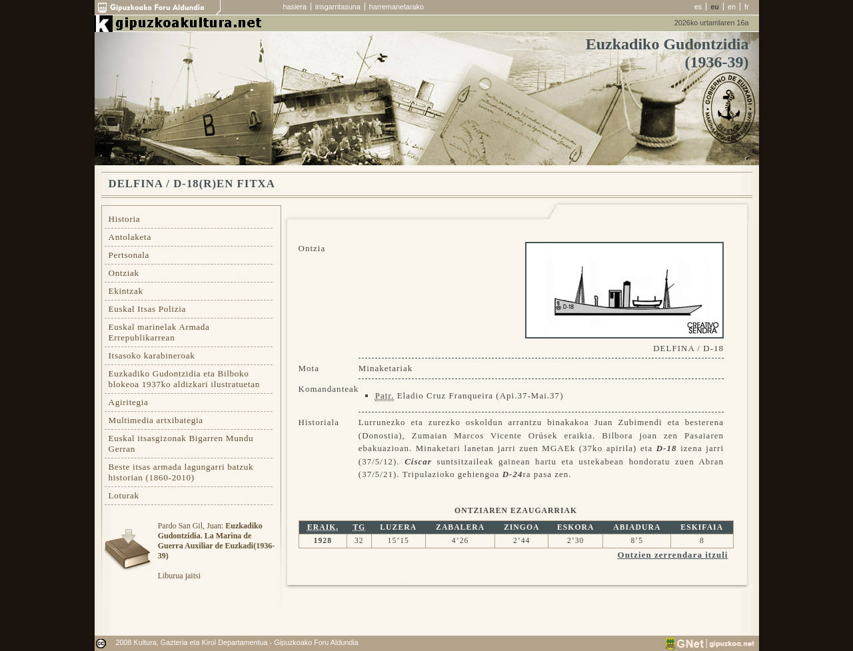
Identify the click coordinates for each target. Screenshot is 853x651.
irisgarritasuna (338, 7)
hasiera (295, 7)
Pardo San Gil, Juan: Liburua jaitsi (216, 550)
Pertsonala (129, 255)
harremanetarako (396, 7)
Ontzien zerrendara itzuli (673, 555)
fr (746, 7)
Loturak (124, 495)
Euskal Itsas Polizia (148, 309)
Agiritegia (129, 402)
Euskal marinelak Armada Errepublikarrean (159, 332)
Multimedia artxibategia (156, 420)
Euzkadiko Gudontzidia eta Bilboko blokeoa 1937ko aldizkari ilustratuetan (185, 378)
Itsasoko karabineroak (152, 355)
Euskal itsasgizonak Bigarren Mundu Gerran (181, 443)
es (698, 7)
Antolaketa (130, 237)
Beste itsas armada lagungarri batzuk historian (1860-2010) (181, 472)
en (732, 7)
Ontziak (124, 273)
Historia (125, 219)
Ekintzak (126, 291)
